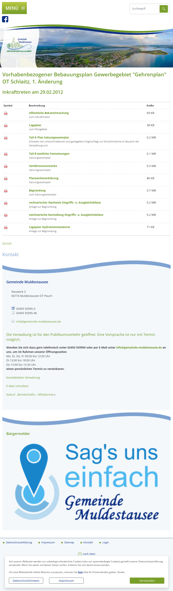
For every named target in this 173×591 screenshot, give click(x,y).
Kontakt (88, 542)
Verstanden (147, 580)
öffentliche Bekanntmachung (49, 113)
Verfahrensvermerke (43, 166)
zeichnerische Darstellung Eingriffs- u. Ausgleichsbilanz (66, 215)
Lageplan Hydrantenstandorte (49, 227)
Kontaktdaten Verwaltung (23, 377)
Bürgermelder (18, 433)
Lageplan (35, 125)
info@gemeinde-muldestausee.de (38, 321)
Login (105, 542)
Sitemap (69, 542)
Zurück (6, 243)
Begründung (37, 190)
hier (80, 572)
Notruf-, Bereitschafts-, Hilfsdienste (29, 394)
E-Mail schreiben (17, 386)
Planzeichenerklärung (43, 178)
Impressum (66, 580)
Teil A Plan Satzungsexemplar (49, 137)
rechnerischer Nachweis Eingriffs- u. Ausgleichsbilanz (65, 202)
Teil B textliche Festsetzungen (49, 153)
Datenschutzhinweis (26, 580)
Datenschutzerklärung (18, 542)
